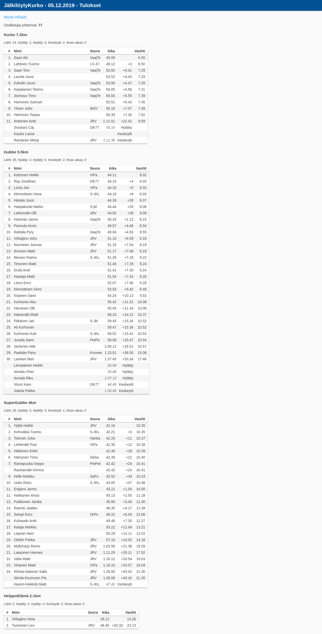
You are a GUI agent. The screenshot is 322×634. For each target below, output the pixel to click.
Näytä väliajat (15, 17)
